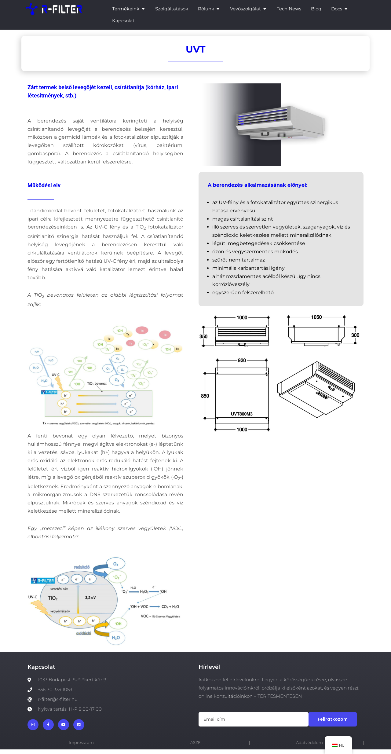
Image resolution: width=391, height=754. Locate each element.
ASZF (195, 747)
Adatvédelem (309, 747)
